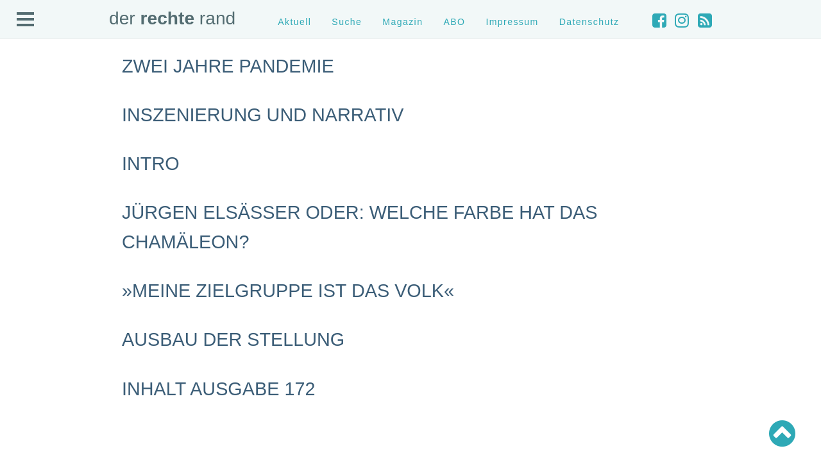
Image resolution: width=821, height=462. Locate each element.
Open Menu (26, 20)
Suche (347, 22)
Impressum (512, 22)
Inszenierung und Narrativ (262, 115)
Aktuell (294, 22)
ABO (454, 22)
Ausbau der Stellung (233, 339)
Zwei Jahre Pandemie (228, 66)
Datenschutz (589, 22)
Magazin (402, 22)
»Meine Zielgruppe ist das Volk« (288, 290)
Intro (151, 163)
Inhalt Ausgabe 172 (218, 389)
